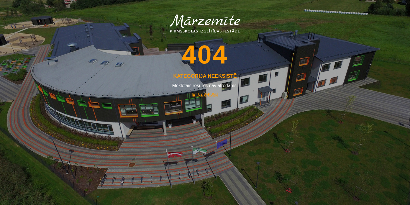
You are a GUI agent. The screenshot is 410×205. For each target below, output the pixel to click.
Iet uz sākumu (205, 95)
